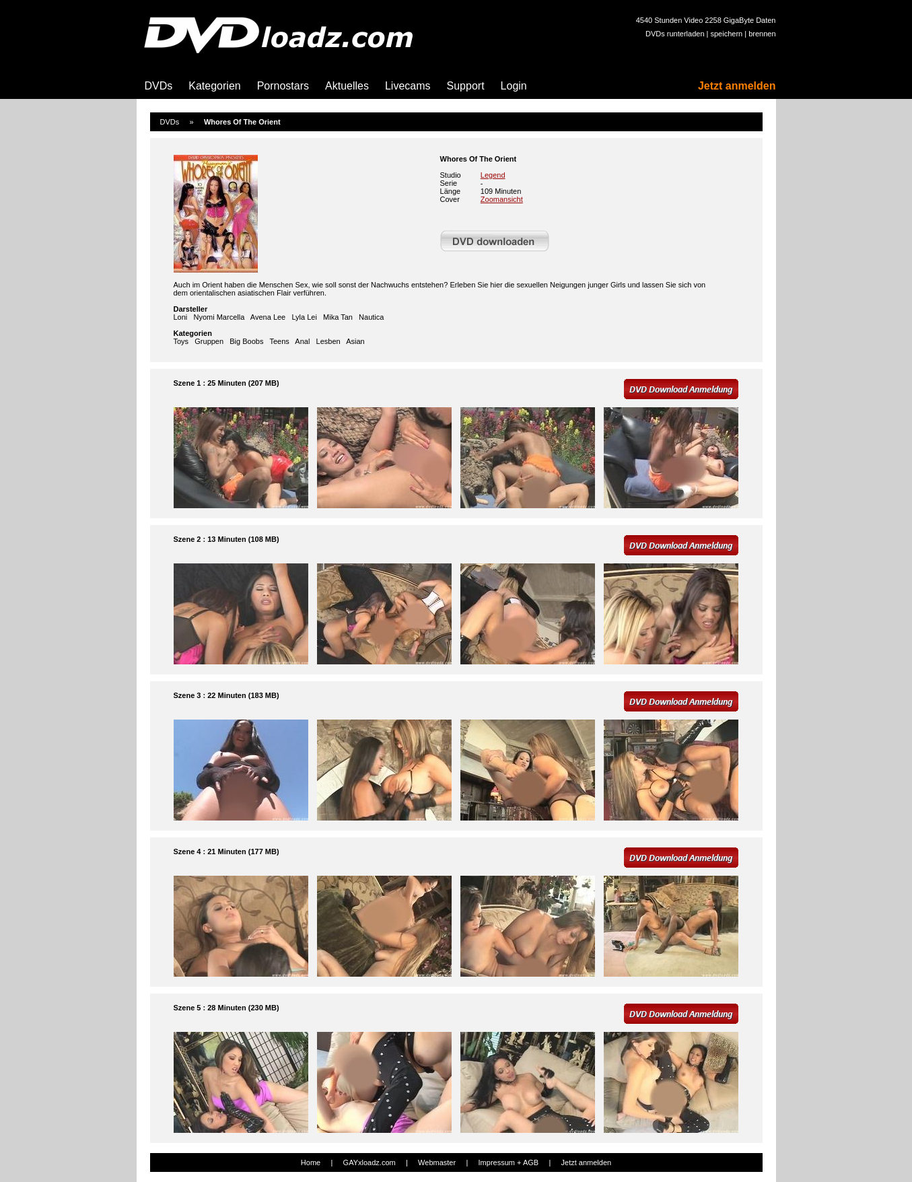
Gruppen (209, 341)
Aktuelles (347, 86)
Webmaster (437, 1162)
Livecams (408, 86)
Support (466, 86)
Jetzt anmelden (737, 86)
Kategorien (214, 86)
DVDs (159, 86)
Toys (181, 341)
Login (514, 86)
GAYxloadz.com (369, 1162)
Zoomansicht (502, 199)
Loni (181, 317)
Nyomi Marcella (218, 317)
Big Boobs (246, 341)
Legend (493, 175)
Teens (279, 341)
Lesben (328, 341)
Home (310, 1162)
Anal (302, 341)
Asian (355, 341)
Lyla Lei (304, 317)
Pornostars (283, 86)
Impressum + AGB (509, 1162)
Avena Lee (267, 317)
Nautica (371, 317)
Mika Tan (338, 317)
